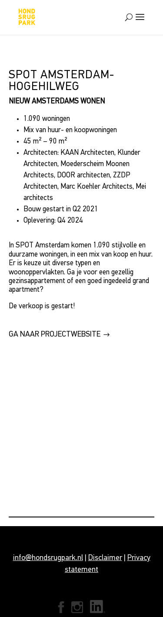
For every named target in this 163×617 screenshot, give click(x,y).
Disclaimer (105, 558)
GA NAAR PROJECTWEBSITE (54, 334)
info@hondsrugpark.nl (48, 558)
